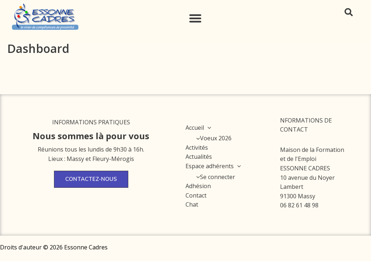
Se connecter (214, 177)
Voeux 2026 (212, 138)
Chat (192, 204)
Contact (196, 195)
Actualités (199, 157)
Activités (197, 148)
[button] (195, 18)
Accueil (198, 128)
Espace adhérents (213, 166)
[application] (207, 128)
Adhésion (198, 186)
